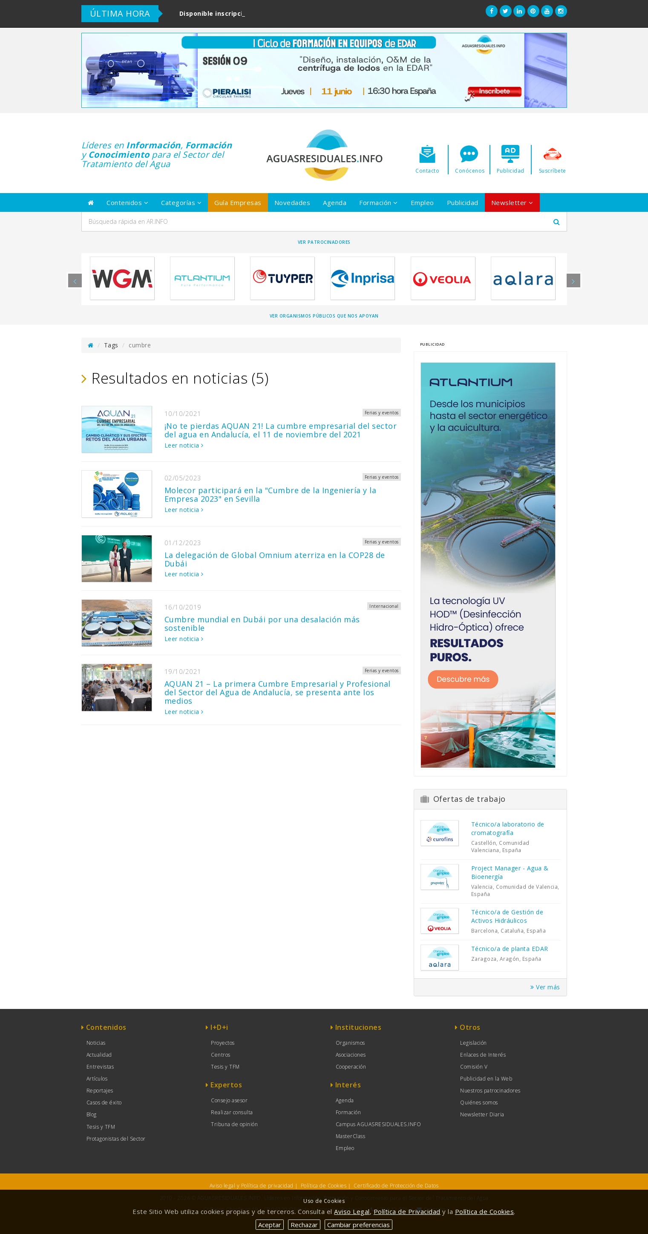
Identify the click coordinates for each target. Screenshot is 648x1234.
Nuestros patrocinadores (490, 1090)
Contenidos (127, 202)
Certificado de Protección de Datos (396, 1185)
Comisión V (473, 1066)
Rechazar (304, 1224)
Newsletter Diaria (482, 1114)
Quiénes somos (479, 1102)
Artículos (97, 1078)
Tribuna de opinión (234, 1124)
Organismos (350, 1042)
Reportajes (99, 1090)
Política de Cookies (324, 1185)
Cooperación (351, 1066)
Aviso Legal (352, 1211)
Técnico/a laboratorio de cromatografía (507, 828)
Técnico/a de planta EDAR (509, 949)
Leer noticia (184, 445)
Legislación (473, 1042)
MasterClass (351, 1136)
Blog (91, 1114)
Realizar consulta (232, 1112)
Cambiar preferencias (358, 1224)
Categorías (181, 202)
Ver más (545, 987)
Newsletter (512, 202)
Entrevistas (100, 1066)
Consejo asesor (229, 1100)
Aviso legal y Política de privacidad (252, 1185)
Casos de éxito (104, 1102)
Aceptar (269, 1224)
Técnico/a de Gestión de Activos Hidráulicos (507, 916)
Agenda (334, 202)
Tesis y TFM (100, 1126)
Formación (378, 202)
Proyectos (223, 1042)
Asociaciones (351, 1054)
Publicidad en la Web (486, 1078)
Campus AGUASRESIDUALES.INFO (378, 1124)
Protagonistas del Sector (116, 1138)
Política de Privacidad (407, 1211)
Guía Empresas (238, 202)
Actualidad (99, 1054)
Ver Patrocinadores (324, 242)
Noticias (96, 1042)
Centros (220, 1054)
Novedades (292, 202)
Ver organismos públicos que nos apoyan (324, 316)
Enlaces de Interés (483, 1054)
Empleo (422, 202)
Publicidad (462, 202)
